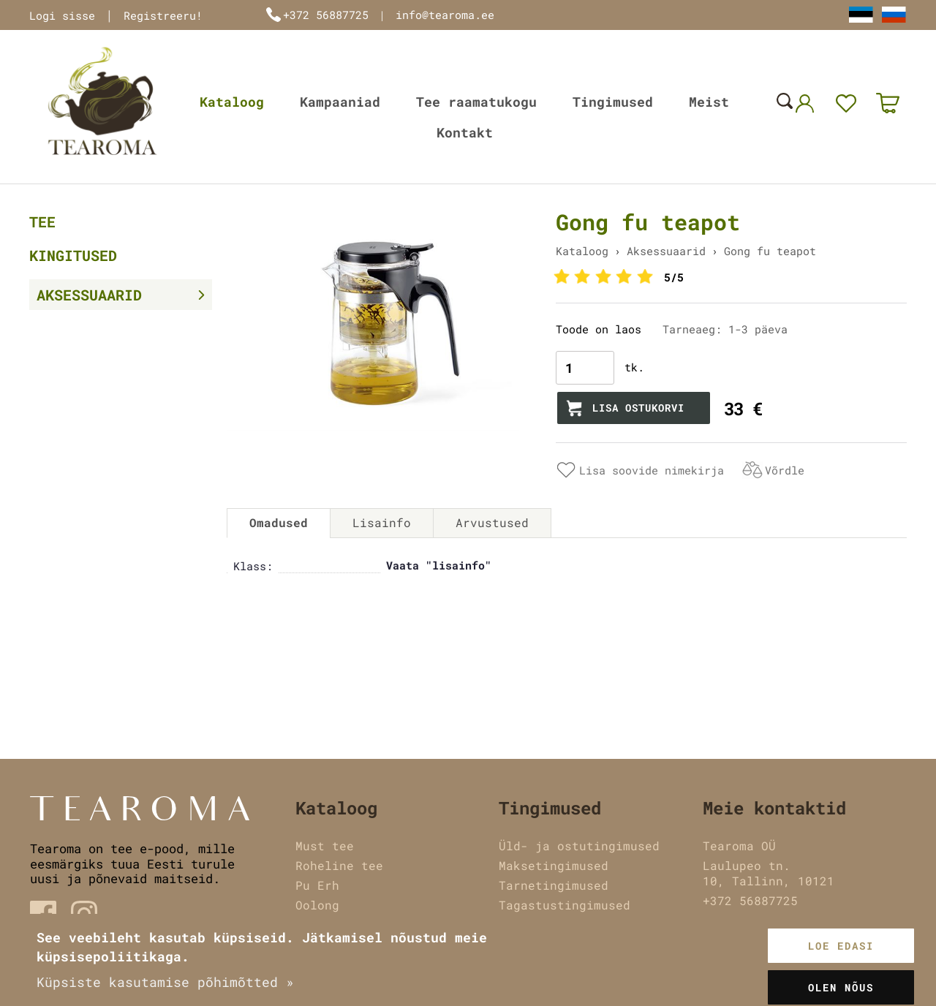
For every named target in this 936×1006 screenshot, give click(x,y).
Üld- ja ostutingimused (579, 845)
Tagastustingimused (564, 904)
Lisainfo (381, 522)
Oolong (317, 904)
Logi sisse (62, 15)
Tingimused (613, 101)
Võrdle (784, 470)
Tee (42, 221)
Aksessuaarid (89, 294)
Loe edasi (841, 946)
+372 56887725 (326, 14)
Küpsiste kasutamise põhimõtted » (165, 982)
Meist (709, 101)
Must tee (324, 845)
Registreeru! (163, 15)
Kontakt (465, 132)
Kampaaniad (340, 101)
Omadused (278, 522)
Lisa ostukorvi (638, 408)
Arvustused (492, 522)
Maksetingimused (553, 865)
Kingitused (73, 255)
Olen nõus (841, 987)
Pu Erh (317, 885)
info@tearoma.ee (445, 14)
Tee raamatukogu (476, 101)
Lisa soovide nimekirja (651, 470)
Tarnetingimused (553, 885)
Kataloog (232, 101)
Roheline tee (339, 865)
